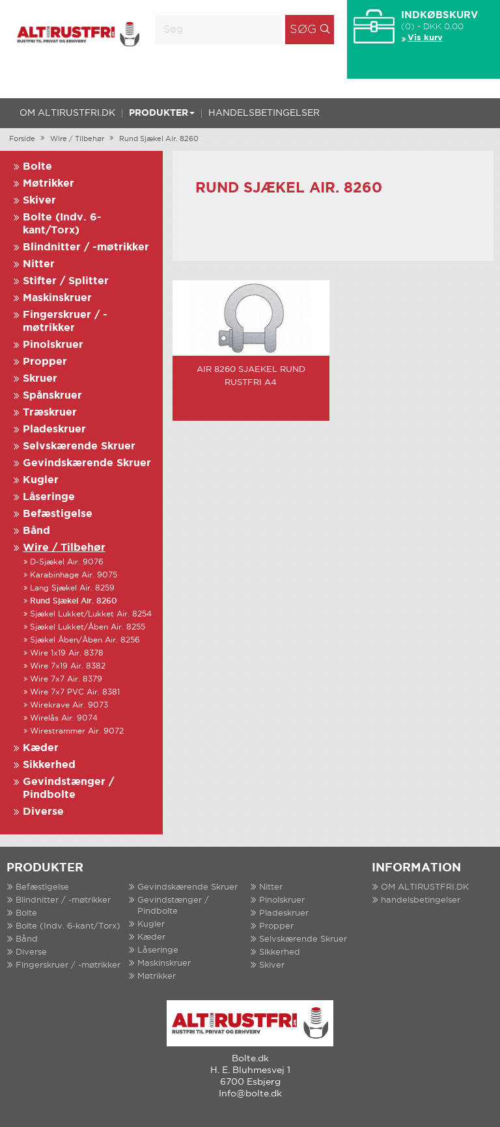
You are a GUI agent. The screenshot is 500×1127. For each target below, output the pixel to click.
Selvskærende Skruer (79, 446)
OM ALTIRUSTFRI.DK (67, 113)
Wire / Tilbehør (77, 139)
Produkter (162, 113)
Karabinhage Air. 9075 (73, 575)
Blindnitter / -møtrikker (86, 247)
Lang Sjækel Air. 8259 (72, 588)
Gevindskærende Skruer (87, 463)
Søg (303, 30)
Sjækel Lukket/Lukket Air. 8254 (91, 614)
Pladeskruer (54, 429)
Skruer (40, 379)
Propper (45, 362)
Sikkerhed (49, 765)
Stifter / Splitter (66, 281)
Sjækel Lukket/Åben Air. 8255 (87, 627)
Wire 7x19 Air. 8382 (67, 666)
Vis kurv (425, 38)
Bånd (36, 531)
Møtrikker (48, 184)
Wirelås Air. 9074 (64, 718)
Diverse (43, 812)
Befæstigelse (57, 514)
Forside (22, 139)
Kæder (41, 748)
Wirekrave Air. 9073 (69, 705)
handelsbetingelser (264, 113)
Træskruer (50, 413)
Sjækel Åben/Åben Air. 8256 (85, 640)
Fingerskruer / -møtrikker (68, 965)
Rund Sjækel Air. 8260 (159, 139)
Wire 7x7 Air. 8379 (66, 679)
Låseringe (49, 497)
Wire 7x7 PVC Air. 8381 (75, 692)
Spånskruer (52, 396)
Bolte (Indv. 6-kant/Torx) (68, 926)
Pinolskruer (53, 345)
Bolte (37, 167)
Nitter (39, 264)
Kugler (41, 480)
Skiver (39, 201)
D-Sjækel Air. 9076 (67, 562)
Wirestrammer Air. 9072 (77, 731)
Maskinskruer (57, 298)
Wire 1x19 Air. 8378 (67, 653)
